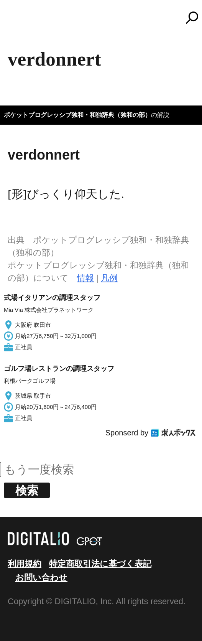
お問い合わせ (41, 577)
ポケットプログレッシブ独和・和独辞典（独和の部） (77, 115)
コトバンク (105, 17)
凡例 (109, 278)
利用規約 (24, 563)
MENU (19, 21)
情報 (85, 278)
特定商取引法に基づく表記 (100, 563)
